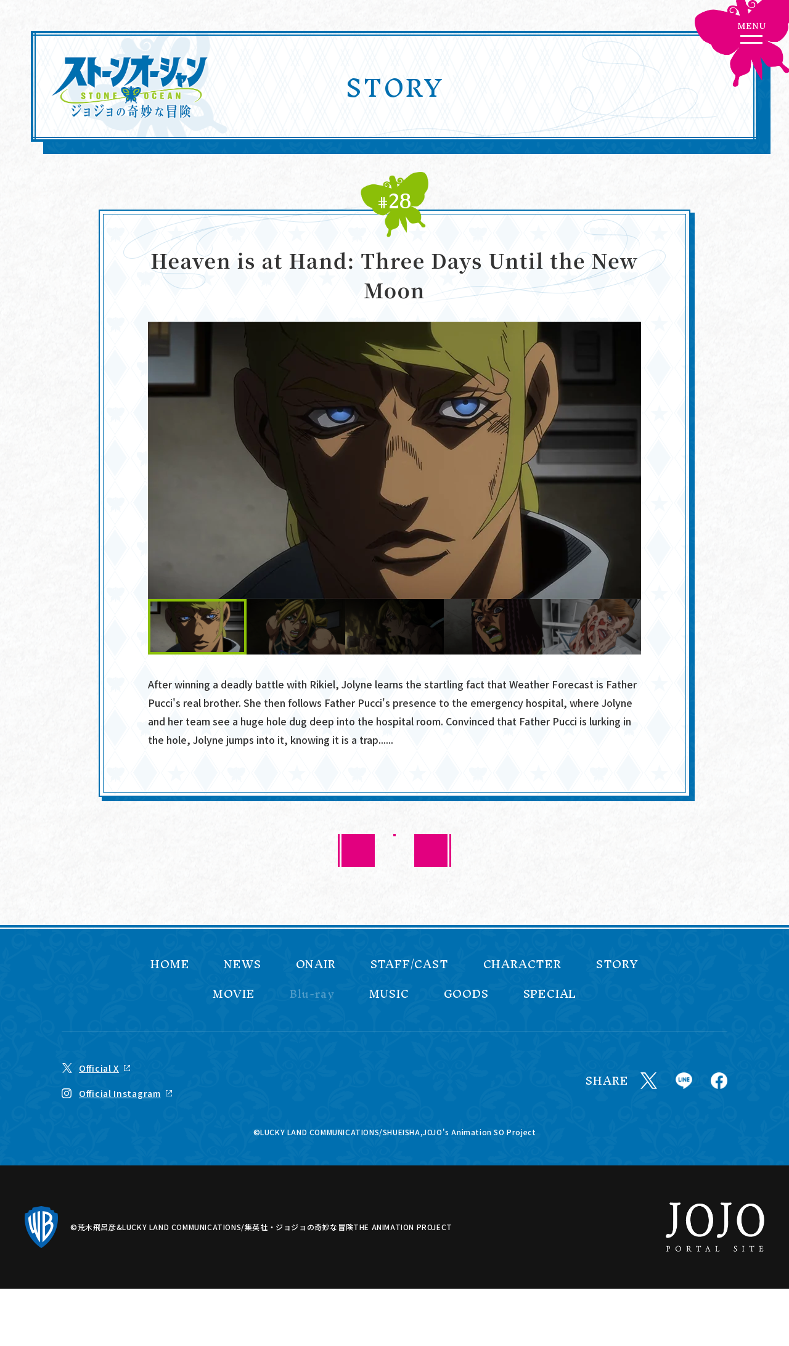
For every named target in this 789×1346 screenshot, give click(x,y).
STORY (617, 964)
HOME (169, 964)
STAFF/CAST (409, 964)
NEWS (242, 964)
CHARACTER (522, 964)
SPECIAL (550, 994)
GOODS (466, 994)
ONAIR (316, 964)
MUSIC (389, 994)
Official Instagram (120, 1093)
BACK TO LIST (395, 850)
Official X (99, 1068)
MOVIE (234, 994)
